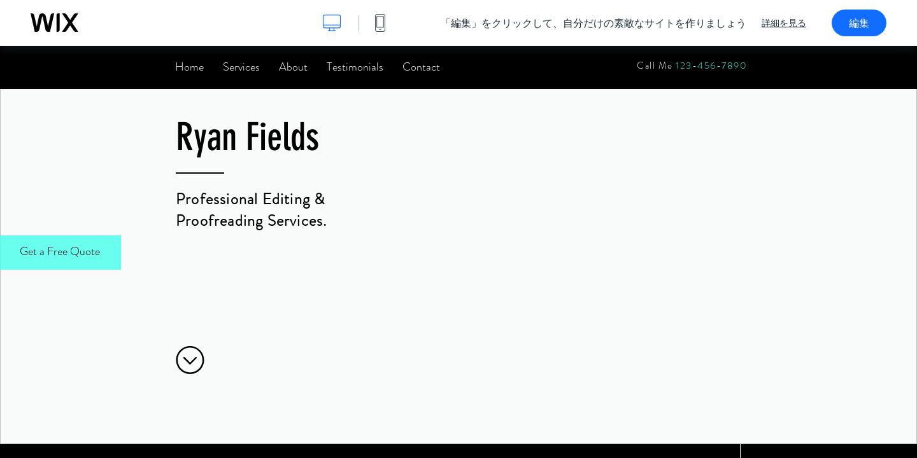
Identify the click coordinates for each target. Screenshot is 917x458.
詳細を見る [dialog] (784, 23)
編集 (859, 23)
